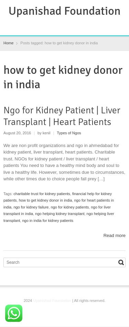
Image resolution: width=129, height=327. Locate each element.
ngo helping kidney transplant (59, 214)
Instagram (71, 26)
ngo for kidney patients (70, 207)
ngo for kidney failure (31, 207)
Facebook (48, 26)
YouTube (82, 26)
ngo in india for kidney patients (47, 220)
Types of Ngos (69, 133)
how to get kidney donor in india (45, 200)
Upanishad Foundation (65, 11)
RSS (60, 26)
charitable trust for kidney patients (41, 194)
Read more (115, 235)
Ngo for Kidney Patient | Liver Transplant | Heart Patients (61, 116)
